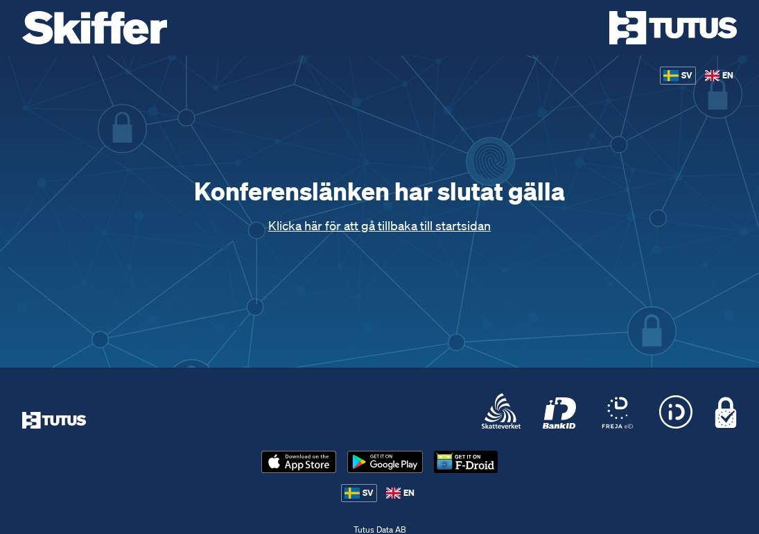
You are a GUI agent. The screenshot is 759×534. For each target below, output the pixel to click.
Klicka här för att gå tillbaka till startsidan (379, 225)
